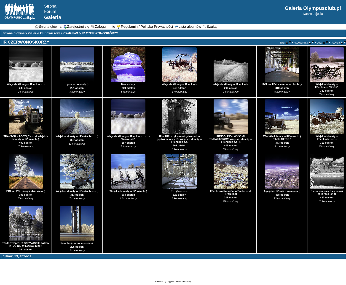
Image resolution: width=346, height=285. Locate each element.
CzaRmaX (70, 33)
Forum (50, 11)
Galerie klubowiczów (44, 33)
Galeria (52, 17)
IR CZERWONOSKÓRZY (100, 33)
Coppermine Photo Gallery (178, 281)
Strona (50, 6)
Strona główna (13, 33)
